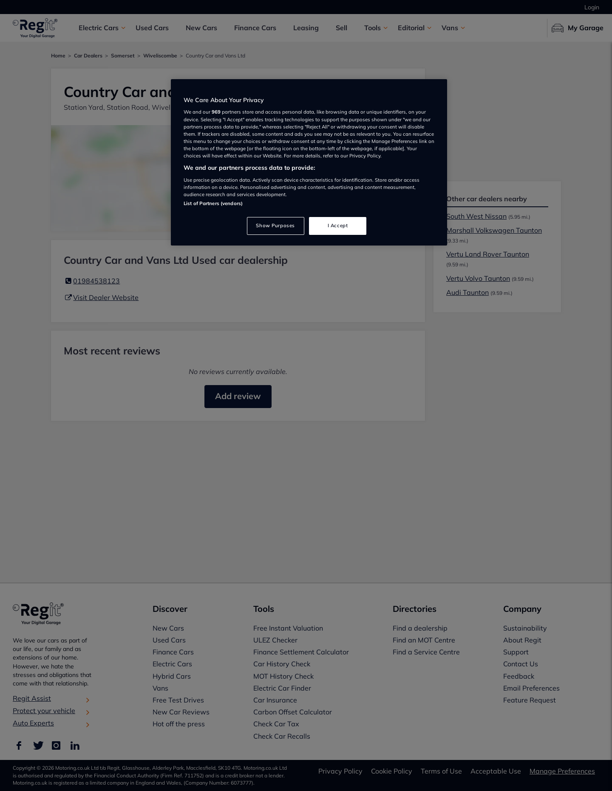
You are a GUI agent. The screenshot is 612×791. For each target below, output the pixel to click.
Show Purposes (275, 225)
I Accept (338, 225)
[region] (309, 162)
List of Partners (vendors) (213, 203)
